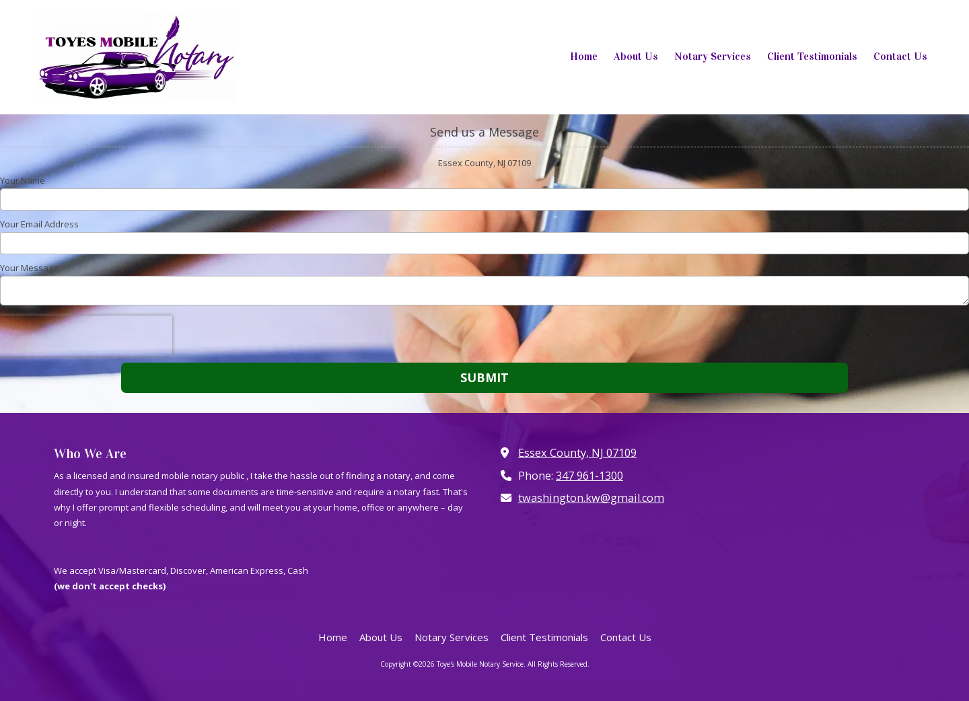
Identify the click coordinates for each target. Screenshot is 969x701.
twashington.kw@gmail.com (591, 497)
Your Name (22, 180)
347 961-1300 (589, 475)
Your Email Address (39, 224)
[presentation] (86, 336)
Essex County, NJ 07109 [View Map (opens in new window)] (577, 452)
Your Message (29, 267)
